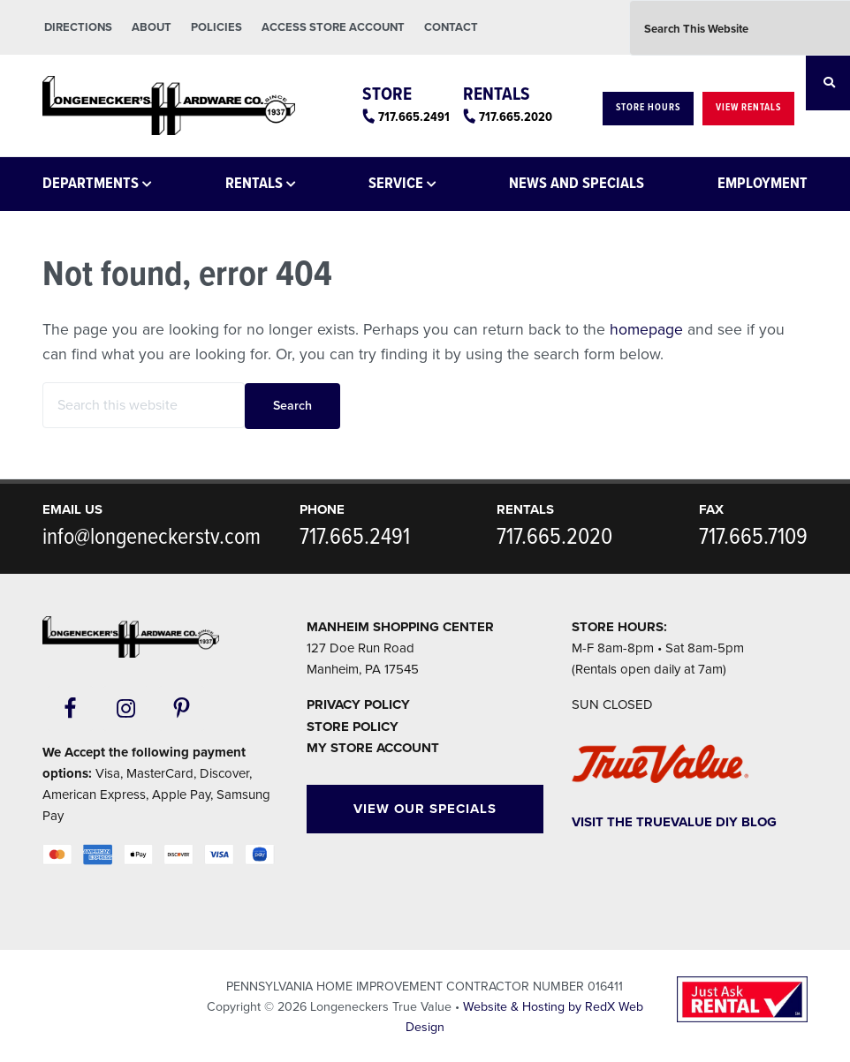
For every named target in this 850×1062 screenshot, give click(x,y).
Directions (78, 27)
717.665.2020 (515, 117)
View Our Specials (425, 809)
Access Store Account (333, 27)
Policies (216, 27)
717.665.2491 (414, 117)
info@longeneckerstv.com (151, 538)
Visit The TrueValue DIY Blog (674, 822)
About (151, 27)
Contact (451, 27)
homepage (646, 329)
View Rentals (748, 108)
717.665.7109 (753, 538)
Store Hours (648, 108)
